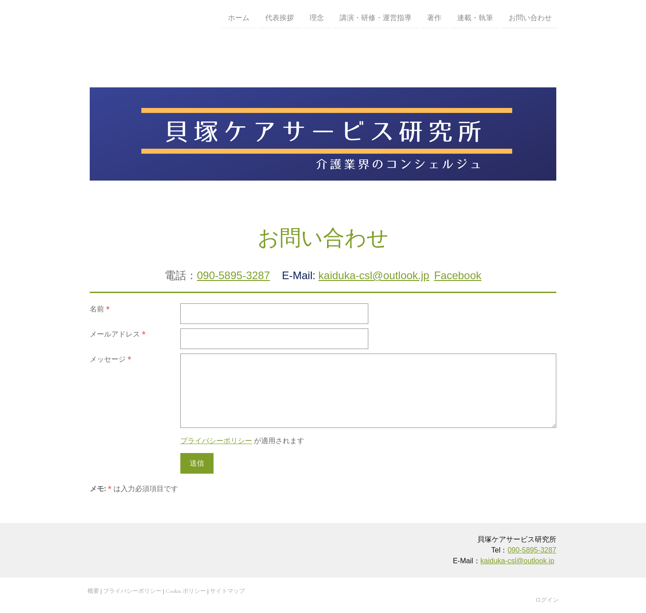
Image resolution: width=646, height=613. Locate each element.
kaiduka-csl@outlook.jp (374, 275)
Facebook (457, 275)
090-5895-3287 (233, 275)
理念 (317, 17)
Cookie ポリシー (186, 591)
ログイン (547, 600)
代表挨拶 (279, 17)
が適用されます (242, 440)
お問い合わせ (530, 17)
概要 (93, 591)
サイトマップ (227, 591)
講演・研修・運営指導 (375, 17)
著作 (434, 17)
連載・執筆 (475, 17)
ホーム (238, 17)
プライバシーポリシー (216, 440)
